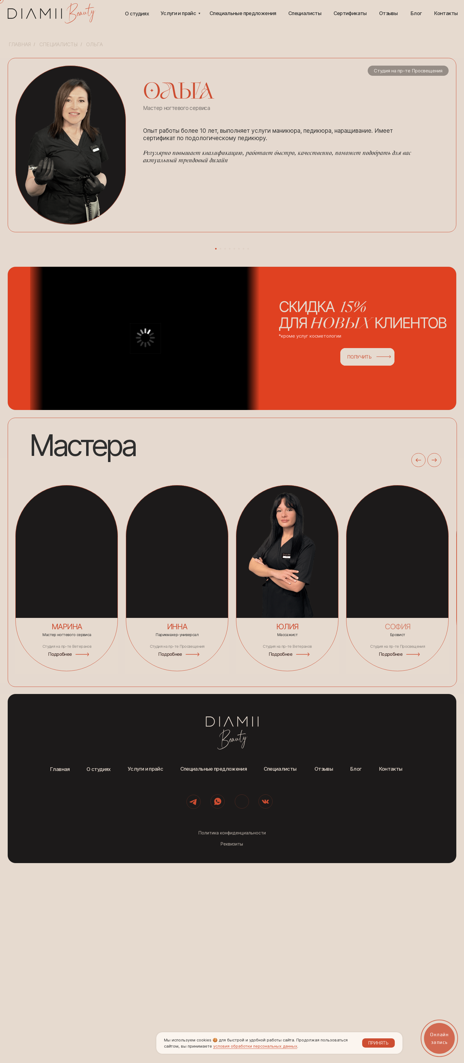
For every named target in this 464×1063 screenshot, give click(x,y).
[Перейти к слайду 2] (220, 448)
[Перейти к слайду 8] (248, 448)
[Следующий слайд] (333, 339)
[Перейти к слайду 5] (234, 448)
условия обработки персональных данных (255, 1046)
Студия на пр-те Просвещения (397, 846)
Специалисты (58, 44)
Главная (20, 44)
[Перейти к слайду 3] (225, 448)
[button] (257, 538)
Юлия (287, 826)
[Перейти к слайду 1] (216, 448)
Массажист (287, 834)
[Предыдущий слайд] (130, 339)
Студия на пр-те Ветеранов (287, 846)
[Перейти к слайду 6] (239, 448)
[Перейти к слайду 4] (229, 448)
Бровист (397, 834)
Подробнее (280, 854)
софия (397, 826)
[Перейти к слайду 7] (243, 448)
